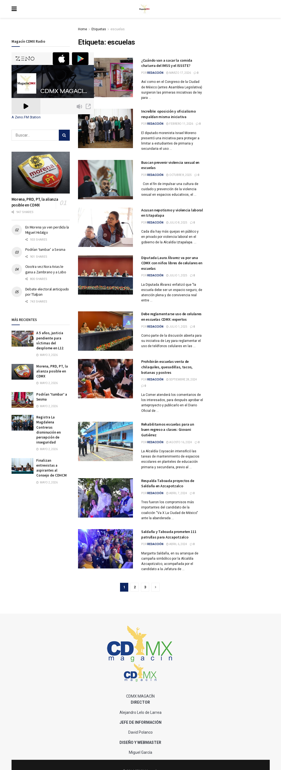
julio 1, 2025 (176, 275)
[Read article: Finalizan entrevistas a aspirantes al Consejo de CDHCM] (23, 466)
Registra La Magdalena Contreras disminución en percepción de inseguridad (48, 430)
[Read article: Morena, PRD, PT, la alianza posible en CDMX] (41, 173)
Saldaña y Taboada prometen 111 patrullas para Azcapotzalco (168, 534)
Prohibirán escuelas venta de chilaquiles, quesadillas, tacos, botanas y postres (167, 367)
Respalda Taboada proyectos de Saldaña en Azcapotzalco (167, 483)
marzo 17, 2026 (178, 72)
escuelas (117, 29)
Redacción (155, 72)
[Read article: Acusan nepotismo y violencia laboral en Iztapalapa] (105, 227)
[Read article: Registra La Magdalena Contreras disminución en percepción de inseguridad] (23, 423)
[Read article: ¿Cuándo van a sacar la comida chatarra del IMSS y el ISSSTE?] (105, 77)
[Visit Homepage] (144, 9)
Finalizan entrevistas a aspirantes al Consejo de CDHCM (51, 468)
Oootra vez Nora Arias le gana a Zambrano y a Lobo (45, 269)
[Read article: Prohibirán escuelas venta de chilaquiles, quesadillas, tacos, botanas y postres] (105, 378)
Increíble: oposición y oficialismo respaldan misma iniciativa (168, 114)
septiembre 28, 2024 (181, 379)
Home (82, 29)
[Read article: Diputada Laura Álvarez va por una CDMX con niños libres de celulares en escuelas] (105, 275)
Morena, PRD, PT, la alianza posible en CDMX (52, 371)
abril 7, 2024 (176, 493)
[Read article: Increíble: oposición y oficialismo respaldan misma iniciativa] (105, 128)
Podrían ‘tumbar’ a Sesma (45, 249)
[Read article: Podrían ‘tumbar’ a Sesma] (23, 400)
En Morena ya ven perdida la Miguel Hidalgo (47, 230)
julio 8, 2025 (176, 222)
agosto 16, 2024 (179, 442)
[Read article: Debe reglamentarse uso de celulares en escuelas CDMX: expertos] (105, 331)
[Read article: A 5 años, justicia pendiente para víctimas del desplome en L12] (23, 338)
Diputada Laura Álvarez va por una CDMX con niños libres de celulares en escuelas (171, 263)
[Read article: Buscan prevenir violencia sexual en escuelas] (105, 179)
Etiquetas (98, 29)
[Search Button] (64, 135)
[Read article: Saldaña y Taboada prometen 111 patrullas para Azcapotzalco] (105, 548)
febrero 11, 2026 (179, 123)
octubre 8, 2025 (179, 174)
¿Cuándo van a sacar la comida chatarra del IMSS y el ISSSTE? (166, 63)
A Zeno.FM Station (26, 117)
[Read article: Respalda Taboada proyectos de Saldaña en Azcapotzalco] (105, 498)
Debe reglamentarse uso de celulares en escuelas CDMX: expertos (171, 316)
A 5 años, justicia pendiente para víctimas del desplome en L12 (49, 340)
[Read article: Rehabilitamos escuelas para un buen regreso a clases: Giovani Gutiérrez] (105, 441)
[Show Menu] (14, 9)
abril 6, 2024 (176, 544)
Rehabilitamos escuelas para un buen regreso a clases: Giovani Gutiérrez (167, 429)
